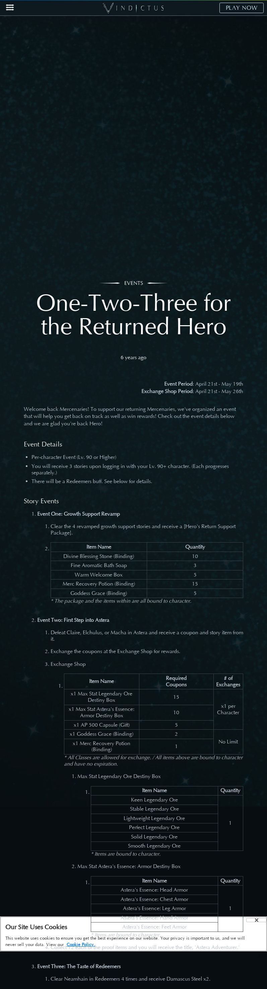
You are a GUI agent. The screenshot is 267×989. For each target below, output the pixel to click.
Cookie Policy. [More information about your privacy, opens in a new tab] (81, 944)
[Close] (256, 920)
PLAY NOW (242, 7)
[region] (133, 933)
